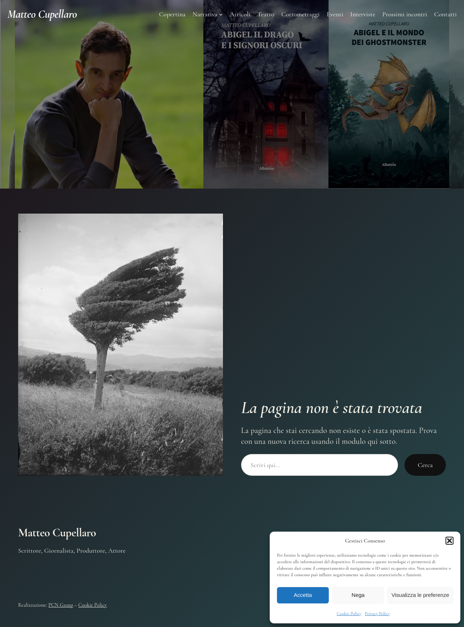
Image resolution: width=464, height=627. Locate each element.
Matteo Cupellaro (42, 14)
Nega (358, 595)
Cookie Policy (349, 613)
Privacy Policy (377, 613)
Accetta (303, 595)
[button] (449, 540)
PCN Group (61, 605)
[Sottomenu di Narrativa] (221, 14)
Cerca (425, 465)
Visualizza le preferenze (420, 595)
